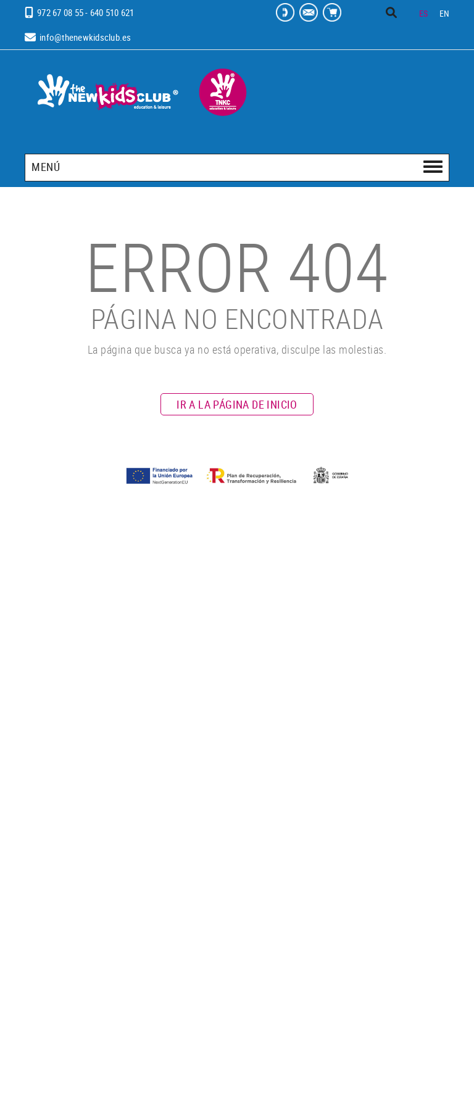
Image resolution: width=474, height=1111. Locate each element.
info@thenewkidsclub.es (85, 37)
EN (444, 13)
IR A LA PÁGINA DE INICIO (237, 404)
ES (423, 13)
